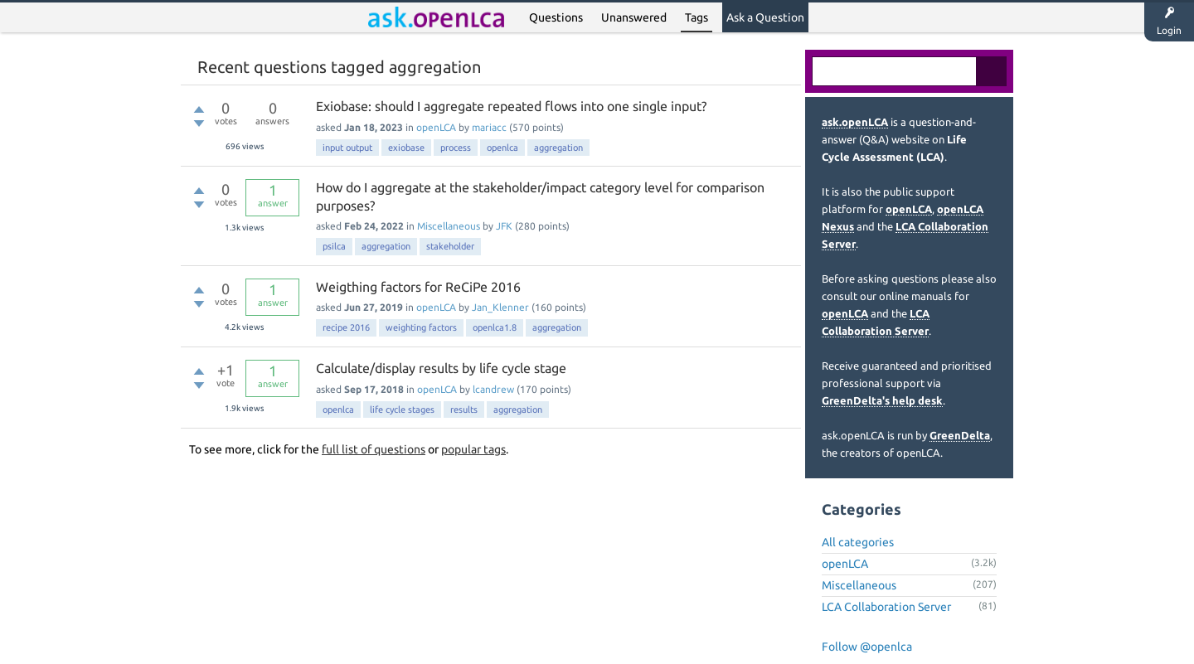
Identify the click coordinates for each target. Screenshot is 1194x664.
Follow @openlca (867, 646)
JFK (504, 226)
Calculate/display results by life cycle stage (441, 368)
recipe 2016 (346, 327)
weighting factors (421, 327)
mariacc (489, 127)
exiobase (406, 148)
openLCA (436, 127)
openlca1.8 (495, 327)
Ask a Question (765, 17)
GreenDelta (959, 435)
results (464, 409)
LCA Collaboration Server (886, 606)
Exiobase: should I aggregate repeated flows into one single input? (511, 106)
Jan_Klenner (500, 307)
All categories (858, 542)
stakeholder (450, 246)
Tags (696, 17)
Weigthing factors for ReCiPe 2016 (418, 286)
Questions (556, 17)
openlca (502, 148)
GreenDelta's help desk (882, 400)
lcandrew (493, 389)
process (455, 148)
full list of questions (373, 449)
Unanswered (634, 17)
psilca (334, 246)
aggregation (558, 148)
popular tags (473, 449)
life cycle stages (402, 409)
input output (347, 148)
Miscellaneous (448, 226)
